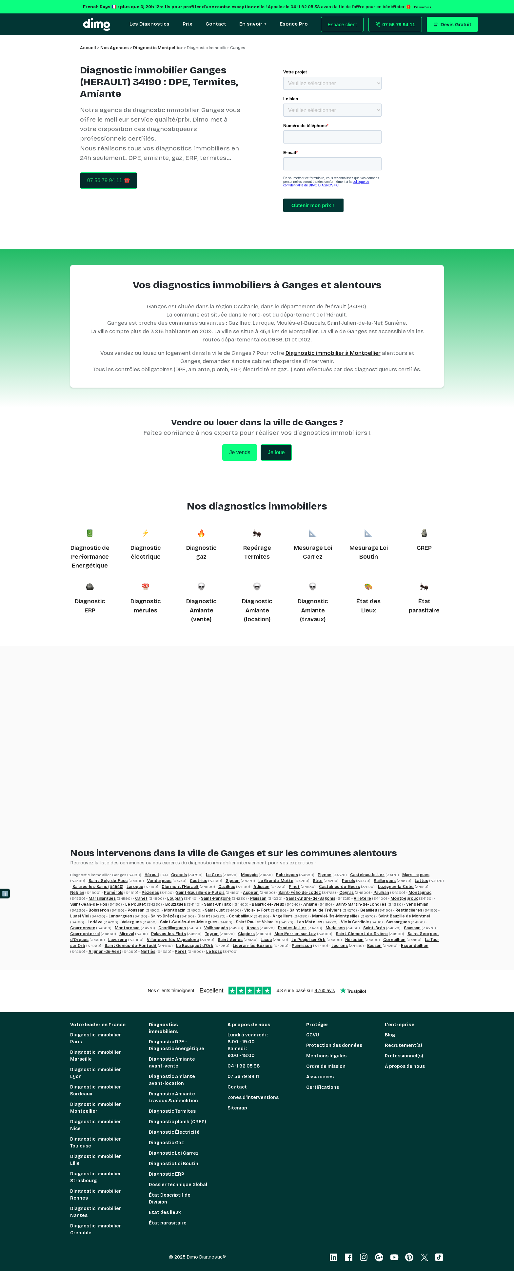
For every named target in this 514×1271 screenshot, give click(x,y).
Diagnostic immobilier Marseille (95, 1056)
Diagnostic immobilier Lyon (95, 1073)
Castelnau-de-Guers (339, 886)
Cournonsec (82, 928)
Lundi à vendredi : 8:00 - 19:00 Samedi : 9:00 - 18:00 (247, 1045)
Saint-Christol (218, 904)
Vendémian (417, 904)
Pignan (324, 875)
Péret (181, 951)
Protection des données (334, 1045)
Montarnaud (127, 928)
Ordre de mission (326, 1066)
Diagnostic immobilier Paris (95, 1038)
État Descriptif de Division (169, 1198)
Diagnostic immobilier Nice (95, 1125)
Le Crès (214, 875)
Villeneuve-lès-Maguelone (173, 939)
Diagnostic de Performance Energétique (89, 556)
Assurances (320, 1077)
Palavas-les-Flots (168, 934)
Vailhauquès (216, 928)
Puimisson (302, 945)
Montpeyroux (404, 898)
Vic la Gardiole (355, 922)
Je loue (276, 452)
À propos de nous (405, 1066)
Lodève (95, 922)
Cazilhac (226, 886)
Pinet (294, 886)
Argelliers (282, 916)
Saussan (412, 928)
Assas (253, 928)
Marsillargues (415, 875)
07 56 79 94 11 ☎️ (108, 180)
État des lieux (165, 1212)
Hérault (152, 875)
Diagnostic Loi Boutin (173, 1163)
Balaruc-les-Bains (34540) (97, 886)
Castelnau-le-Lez (367, 875)
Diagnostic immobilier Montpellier (95, 1108)
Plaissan (258, 898)
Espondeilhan (414, 945)
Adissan (261, 886)
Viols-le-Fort (257, 910)
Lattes (421, 880)
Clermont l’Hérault (180, 886)
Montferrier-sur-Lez (295, 934)
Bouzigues (175, 904)
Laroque (135, 886)
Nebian (77, 892)
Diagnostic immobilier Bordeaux (95, 1090)
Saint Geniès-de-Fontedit (131, 945)
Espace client (342, 24)
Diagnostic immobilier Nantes (95, 1212)
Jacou (266, 939)
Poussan (136, 910)
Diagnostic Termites (172, 1111)
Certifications (322, 1087)
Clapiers (246, 934)
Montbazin (175, 910)
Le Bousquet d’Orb (194, 945)
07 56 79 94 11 (243, 1076)
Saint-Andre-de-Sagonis (310, 898)
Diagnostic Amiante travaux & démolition (173, 1097)
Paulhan (381, 892)
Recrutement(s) (403, 1045)
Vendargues (159, 880)
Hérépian (354, 939)
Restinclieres (408, 910)
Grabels (179, 875)
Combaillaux (241, 916)
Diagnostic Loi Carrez (174, 1153)
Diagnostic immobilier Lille (95, 1160)
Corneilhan (394, 939)
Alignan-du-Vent (105, 951)
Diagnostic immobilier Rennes (95, 1194)
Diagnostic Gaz (166, 1143)
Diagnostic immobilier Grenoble (95, 1229)
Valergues (132, 922)
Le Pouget (135, 904)
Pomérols (113, 892)
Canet (141, 898)
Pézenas (150, 892)
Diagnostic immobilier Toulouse (95, 1142)
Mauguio (249, 875)
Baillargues (385, 880)
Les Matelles (309, 922)
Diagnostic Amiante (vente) (201, 610)
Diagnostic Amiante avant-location (172, 1080)
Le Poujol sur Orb (308, 939)
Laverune (117, 939)
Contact (237, 1087)
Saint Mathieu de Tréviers (315, 910)
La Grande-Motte (275, 880)
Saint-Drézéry (164, 916)
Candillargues (172, 928)
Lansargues (120, 916)
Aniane (310, 904)
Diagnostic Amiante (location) (257, 610)
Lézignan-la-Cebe (396, 886)
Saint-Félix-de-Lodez (299, 892)
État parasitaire (168, 1223)
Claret (203, 916)
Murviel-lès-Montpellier (336, 916)
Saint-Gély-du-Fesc (108, 880)
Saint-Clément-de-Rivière (362, 934)
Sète (318, 880)
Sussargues (398, 922)
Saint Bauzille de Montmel (404, 916)
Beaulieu (368, 910)
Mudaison (335, 928)
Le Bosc (214, 951)
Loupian (175, 898)
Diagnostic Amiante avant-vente (172, 1062)
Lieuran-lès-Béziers (252, 945)
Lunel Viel (79, 916)
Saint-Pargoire (216, 898)
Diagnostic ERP (166, 1174)
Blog (390, 1035)
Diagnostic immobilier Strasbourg (95, 1177)
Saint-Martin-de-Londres (360, 904)
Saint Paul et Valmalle (257, 922)
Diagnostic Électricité (174, 1132)
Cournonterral (85, 934)
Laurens (339, 945)
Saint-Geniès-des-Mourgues (188, 922)
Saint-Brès (374, 928)
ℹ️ (5, 894)
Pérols (348, 880)
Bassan (374, 945)
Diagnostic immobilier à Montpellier (333, 353)
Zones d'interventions (253, 1097)
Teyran (212, 934)
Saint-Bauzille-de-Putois (200, 892)
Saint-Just (215, 910)
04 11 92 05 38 (243, 1066)
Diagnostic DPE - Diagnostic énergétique (176, 1045)
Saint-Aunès (230, 939)
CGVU (312, 1035)
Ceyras (346, 892)
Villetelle (362, 898)
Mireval (126, 934)
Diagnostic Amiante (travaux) (313, 610)
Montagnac (419, 892)
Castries (198, 880)
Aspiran (251, 892)
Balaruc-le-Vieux (268, 904)
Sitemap (237, 1108)
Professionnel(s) (404, 1056)
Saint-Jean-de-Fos (88, 904)
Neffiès (148, 951)
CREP (424, 547)
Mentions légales (326, 1056)
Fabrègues (287, 875)
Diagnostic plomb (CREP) (177, 1122)
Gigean (233, 880)
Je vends (239, 452)
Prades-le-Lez (292, 928)
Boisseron (99, 910)
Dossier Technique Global (178, 1184)
